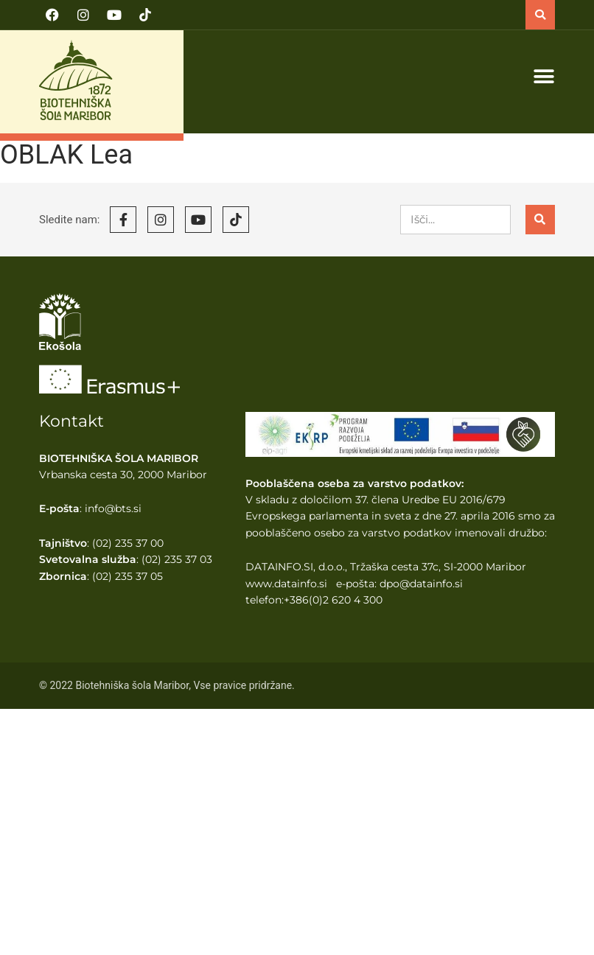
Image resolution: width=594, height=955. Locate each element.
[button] (540, 14)
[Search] (540, 219)
